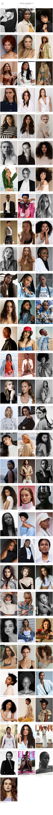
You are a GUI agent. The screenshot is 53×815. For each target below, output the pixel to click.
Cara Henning (3, 112)
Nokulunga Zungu (4, 537)
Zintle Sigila (39, 775)
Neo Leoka (38, 484)
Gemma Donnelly (39, 219)
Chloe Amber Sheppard (5, 139)
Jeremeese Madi (39, 245)
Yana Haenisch (21, 749)
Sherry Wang (3, 616)
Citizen (34, 7)
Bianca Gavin (3, 86)
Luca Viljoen (3, 404)
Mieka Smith (3, 431)
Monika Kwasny (21, 457)
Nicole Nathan (21, 510)
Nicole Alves (3, 510)
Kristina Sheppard (4, 325)
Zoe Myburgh (3, 802)
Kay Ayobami (20, 298)
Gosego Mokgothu (4, 245)
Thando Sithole (21, 696)
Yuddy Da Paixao (4, 775)
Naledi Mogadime (4, 484)
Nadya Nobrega (39, 457)
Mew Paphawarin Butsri (41, 404)
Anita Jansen (39, 33)
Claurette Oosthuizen (41, 139)
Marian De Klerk (22, 404)
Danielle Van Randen (23, 165)
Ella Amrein (20, 192)
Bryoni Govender (22, 86)
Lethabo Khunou (39, 351)
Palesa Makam (39, 537)
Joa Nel (2, 272)
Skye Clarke (3, 643)
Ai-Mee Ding (3, 33)
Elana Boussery (39, 165)
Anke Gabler (3, 59)
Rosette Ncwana (39, 563)
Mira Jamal (2, 457)
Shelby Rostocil (39, 590)
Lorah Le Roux (21, 378)
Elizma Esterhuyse (4, 192)
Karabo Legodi (3, 298)
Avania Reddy (39, 59)
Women (19, 7)
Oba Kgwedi (20, 537)
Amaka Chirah (21, 33)
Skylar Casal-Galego (23, 643)
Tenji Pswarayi (3, 696)
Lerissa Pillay (21, 351)
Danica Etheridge (4, 165)
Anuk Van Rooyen (22, 59)
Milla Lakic (38, 431)
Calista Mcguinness (40, 86)
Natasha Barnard (22, 484)
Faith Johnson (3, 219)
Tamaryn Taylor (21, 669)
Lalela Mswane (21, 325)
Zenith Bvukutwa (22, 775)
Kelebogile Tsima (39, 298)
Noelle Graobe (39, 510)
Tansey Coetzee (39, 669)
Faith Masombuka (22, 219)
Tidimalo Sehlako (4, 722)
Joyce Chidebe (39, 272)
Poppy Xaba (20, 563)
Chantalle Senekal (40, 112)
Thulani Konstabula (40, 696)
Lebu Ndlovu (3, 351)
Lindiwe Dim (3, 378)
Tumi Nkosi (38, 722)
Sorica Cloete (39, 643)
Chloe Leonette (21, 139)
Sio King (37, 616)
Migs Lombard (21, 431)
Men (26, 7)
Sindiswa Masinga (22, 616)
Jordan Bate (21, 272)
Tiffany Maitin (21, 722)
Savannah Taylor (4, 590)
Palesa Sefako (3, 563)
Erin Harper (38, 192)
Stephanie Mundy (4, 669)
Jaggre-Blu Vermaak (22, 245)
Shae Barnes (21, 590)
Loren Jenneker (39, 378)
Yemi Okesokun (39, 749)
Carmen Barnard (22, 112)
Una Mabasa (3, 749)
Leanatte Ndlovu (40, 325)
